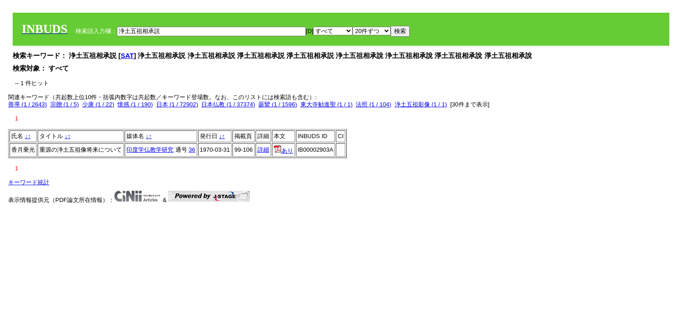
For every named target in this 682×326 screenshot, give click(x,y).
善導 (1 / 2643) (27, 104)
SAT (127, 55)
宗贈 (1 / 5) (64, 104)
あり (283, 150)
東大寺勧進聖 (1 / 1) (326, 104)
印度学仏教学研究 (150, 149)
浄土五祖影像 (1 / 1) (421, 104)
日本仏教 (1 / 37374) (228, 104)
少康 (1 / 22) (98, 104)
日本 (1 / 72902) (177, 104)
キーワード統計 (28, 182)
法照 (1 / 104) (373, 104)
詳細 (263, 149)
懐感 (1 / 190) (135, 104)
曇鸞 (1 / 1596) (277, 104)
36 (192, 149)
